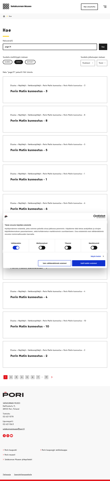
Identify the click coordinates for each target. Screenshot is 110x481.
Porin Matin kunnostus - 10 (29, 326)
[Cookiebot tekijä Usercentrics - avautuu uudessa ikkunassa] (95, 216)
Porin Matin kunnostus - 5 (28, 150)
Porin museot (9, 455)
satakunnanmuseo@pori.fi (14, 429)
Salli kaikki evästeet (89, 263)
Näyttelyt (22, 85)
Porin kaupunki (10, 450)
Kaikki (7, 62)
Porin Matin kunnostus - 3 (28, 91)
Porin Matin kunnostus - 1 (28, 179)
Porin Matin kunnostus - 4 (28, 297)
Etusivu (13, 85)
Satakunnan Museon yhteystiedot (17, 459)
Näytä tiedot (96, 256)
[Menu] (104, 6)
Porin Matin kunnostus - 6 (28, 209)
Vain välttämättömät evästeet (55, 263)
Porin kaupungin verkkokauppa (53, 450)
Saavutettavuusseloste (23, 474)
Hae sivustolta (89, 7)
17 (46, 377)
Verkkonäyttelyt (34, 85)
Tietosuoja (7, 474)
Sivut (19, 62)
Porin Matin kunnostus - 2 (28, 356)
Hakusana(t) (8, 41)
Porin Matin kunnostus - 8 (28, 120)
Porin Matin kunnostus (52, 85)
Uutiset (30, 62)
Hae (103, 47)
